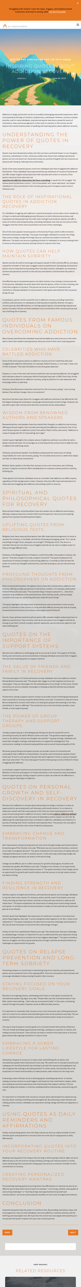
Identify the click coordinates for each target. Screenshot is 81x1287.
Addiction (21, 78)
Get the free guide (57, 11)
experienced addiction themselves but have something (26, 180)
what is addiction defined (65, 814)
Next (73, 1232)
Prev (7, 1232)
